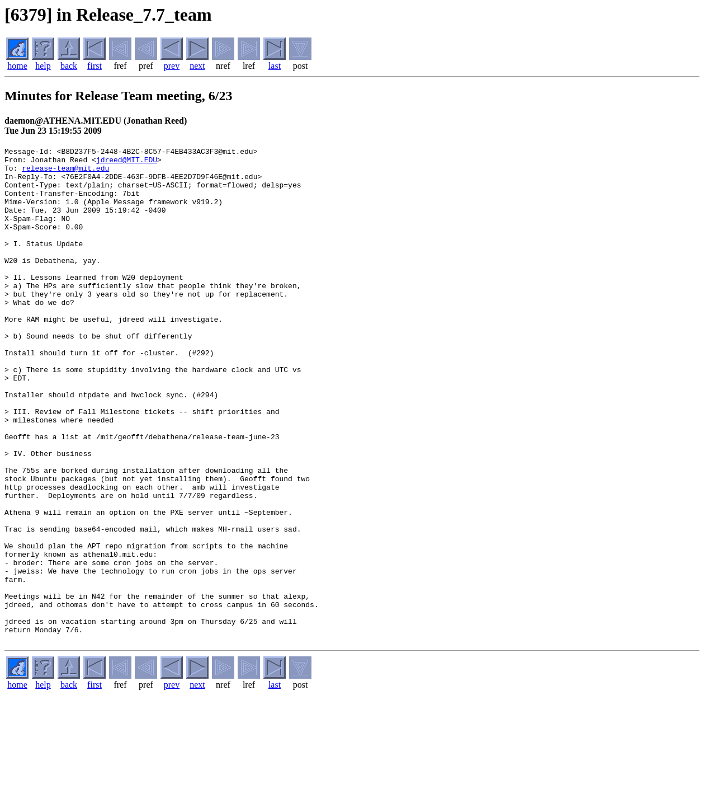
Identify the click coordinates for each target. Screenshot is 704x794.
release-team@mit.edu (65, 173)
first (94, 66)
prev (171, 66)
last (274, 66)
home (17, 66)
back (68, 66)
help (43, 66)
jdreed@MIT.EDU (126, 163)
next (197, 66)
